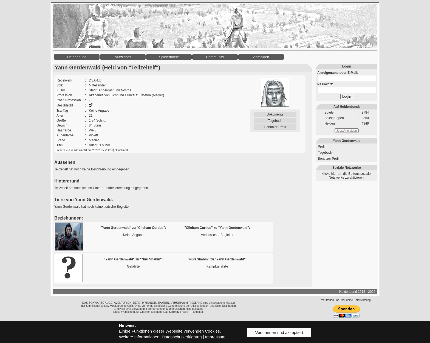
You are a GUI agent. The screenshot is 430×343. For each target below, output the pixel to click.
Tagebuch (275, 121)
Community (215, 57)
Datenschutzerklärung (182, 336)
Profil (321, 146)
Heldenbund (76, 57)
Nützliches (123, 57)
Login (346, 96)
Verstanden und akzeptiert (279, 332)
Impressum (215, 336)
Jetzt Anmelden (346, 130)
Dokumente (275, 114)
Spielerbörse (169, 57)
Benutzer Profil (275, 127)
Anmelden (261, 57)
